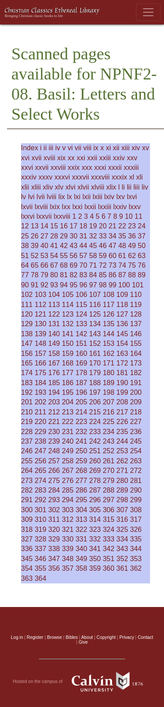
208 (122, 402)
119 (136, 304)
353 (136, 558)
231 (67, 431)
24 (142, 226)
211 (40, 412)
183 (27, 382)
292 (40, 500)
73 (112, 265)
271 (122, 470)
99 (112, 285)
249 (67, 451)
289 (122, 490)
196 (81, 392)
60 (112, 255)
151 (81, 343)
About (87, 637)
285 (67, 490)
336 (27, 548)
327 (27, 539)
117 (109, 304)
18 (83, 226)
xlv (59, 187)
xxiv (119, 158)
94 (64, 285)
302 (54, 510)
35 (122, 236)
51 (25, 255)
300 (27, 510)
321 (67, 529)
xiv (136, 148)
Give (83, 642)
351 (109, 558)
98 (103, 285)
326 (136, 529)
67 (54, 265)
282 (27, 490)
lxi (77, 196)
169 (81, 363)
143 (95, 334)
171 (109, 363)
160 (81, 353)
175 (40, 372)
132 (67, 324)
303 (67, 510)
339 (67, 548)
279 (109, 480)
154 (122, 343)
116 (95, 304)
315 (109, 519)
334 (122, 539)
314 (95, 519)
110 (136, 294)
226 (122, 421)
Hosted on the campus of (82, 681)
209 (136, 402)
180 (109, 372)
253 (122, 451)
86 (112, 275)
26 (34, 236)
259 (81, 461)
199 (122, 392)
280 (122, 480)
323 (95, 529)
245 (136, 441)
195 (67, 392)
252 (109, 451)
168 (67, 363)
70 (83, 265)
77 (25, 275)
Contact (145, 637)
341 (95, 548)
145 (122, 334)
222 (67, 421)
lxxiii (104, 206)
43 (73, 245)
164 (136, 353)
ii (45, 148)
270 (109, 470)
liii (136, 187)
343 (122, 548)
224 (95, 421)
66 (45, 265)
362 (136, 568)
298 (122, 500)
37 (142, 236)
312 (67, 519)
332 (95, 539)
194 (54, 392)
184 (40, 382)
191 (136, 382)
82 (73, 275)
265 (40, 470)
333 (109, 539)
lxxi (77, 206)
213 (67, 412)
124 (81, 314)
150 (67, 343)
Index (29, 148)
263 (136, 461)
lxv (120, 196)
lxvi (132, 196)
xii (116, 148)
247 (40, 451)
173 (136, 363)
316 (122, 519)
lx (69, 196)
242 (95, 441)
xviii (50, 158)
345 (27, 558)
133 (81, 324)
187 (81, 382)
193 (40, 392)
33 (103, 236)
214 (81, 412)
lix (61, 196)
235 (122, 431)
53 (45, 255)
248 (54, 451)
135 (109, 324)
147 (27, 343)
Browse (54, 637)
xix (61, 158)
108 (109, 294)
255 (27, 461)
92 (45, 285)
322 (81, 529)
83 (83, 275)
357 (67, 568)
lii (129, 187)
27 (45, 236)
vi (70, 148)
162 (109, 353)
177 (67, 372)
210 (27, 412)
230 (54, 431)
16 (64, 226)
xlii (25, 187)
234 (109, 431)
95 (73, 285)
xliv (48, 187)
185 (54, 382)
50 (142, 245)
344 (136, 548)
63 (142, 255)
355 (40, 568)
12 (25, 226)
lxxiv (120, 206)
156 (27, 353)
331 (81, 539)
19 (93, 226)
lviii (51, 196)
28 (54, 236)
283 (40, 490)
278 (95, 480)
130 (40, 324)
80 (54, 275)
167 (54, 363)
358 (81, 568)
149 (54, 343)
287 (95, 490)
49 (132, 245)
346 (40, 558)
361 (122, 568)
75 (132, 265)
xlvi (70, 187)
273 (27, 480)
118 (122, 304)
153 (109, 343)
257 (54, 461)
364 (40, 578)
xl (131, 177)
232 (81, 431)
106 (81, 294)
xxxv (45, 177)
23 (132, 226)
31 (83, 236)
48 (122, 245)
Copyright (106, 637)
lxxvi (28, 216)
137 (136, 324)
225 (109, 421)
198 (109, 392)
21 (112, 226)
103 (40, 294)
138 (27, 334)
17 (73, 226)
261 (109, 461)
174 (27, 372)
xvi (25, 158)
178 (81, 372)
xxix (74, 167)
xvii (36, 158)
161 (95, 353)
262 (122, 461)
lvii (41, 196)
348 (67, 558)
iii (51, 148)
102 (27, 294)
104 (54, 294)
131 (54, 324)
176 (54, 372)
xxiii (105, 158)
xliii (36, 187)
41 (54, 245)
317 (136, 519)
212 (54, 412)
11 (139, 216)
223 (81, 421)
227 (136, 421)
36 (132, 236)
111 (27, 304)
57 (83, 255)
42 (64, 245)
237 (27, 441)
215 (95, 412)
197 (95, 392)
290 (136, 490)
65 (34, 265)
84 (93, 275)
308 (136, 510)
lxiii (97, 196)
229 (40, 431)
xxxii (115, 167)
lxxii (90, 206)
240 (67, 441)
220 (40, 421)
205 (81, 402)
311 (54, 519)
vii (78, 148)
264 (27, 470)
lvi (31, 196)
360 (109, 568)
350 (95, 558)
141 (67, 334)
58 (93, 255)
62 (132, 255)
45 (93, 245)
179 (95, 372)
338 (54, 548)
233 (95, 431)
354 (27, 568)
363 (27, 578)
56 (73, 255)
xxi (81, 158)
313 (81, 519)
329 (54, 539)
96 (83, 285)
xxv (132, 158)
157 (40, 353)
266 (54, 470)
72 (103, 265)
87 (122, 275)
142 (81, 334)
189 (109, 382)
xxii (92, 158)
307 (122, 510)
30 (73, 236)
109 (122, 294)
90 (25, 285)
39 (34, 245)
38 (25, 245)
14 (45, 226)
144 (109, 334)
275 (54, 480)
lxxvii (44, 216)
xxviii (58, 167)
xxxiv (29, 177)
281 (136, 480)
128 (136, 314)
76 (142, 265)
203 (54, 402)
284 (54, 490)
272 (136, 470)
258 (67, 461)
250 (81, 451)
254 (136, 451)
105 (67, 294)
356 (54, 568)
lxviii (41, 206)
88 (132, 275)
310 (40, 519)
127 (122, 314)
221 (54, 421)
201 (27, 402)
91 (34, 285)
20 (103, 226)
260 (95, 461)
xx (71, 158)
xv (145, 148)
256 (40, 461)
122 (54, 314)
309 (27, 519)
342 (109, 548)
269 (95, 470)
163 (122, 353)
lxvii (27, 206)
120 (27, 314)
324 (109, 529)
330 (67, 539)
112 (40, 304)
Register (35, 637)
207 (109, 402)
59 (103, 255)
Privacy (126, 637)
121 (40, 314)
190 (122, 382)
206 (95, 402)
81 (64, 275)
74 (122, 265)
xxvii (42, 167)
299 (136, 500)
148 (40, 343)
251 (95, 451)
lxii (87, 196)
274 (40, 480)
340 (81, 548)
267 (67, 470)
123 (67, 314)
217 (122, 412)
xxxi (100, 167)
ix (95, 148)
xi (108, 148)
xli (139, 177)
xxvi (27, 167)
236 (136, 431)
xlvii (83, 187)
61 (122, 255)
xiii (126, 148)
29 (64, 236)
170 (95, 363)
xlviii (97, 187)
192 (27, 392)
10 (129, 216)
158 (54, 353)
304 (81, 510)
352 (122, 558)
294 (67, 500)
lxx (66, 206)
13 (34, 226)
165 (27, 363)
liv (145, 187)
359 (95, 568)
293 (54, 500)
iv (57, 148)
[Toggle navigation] (148, 12)
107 (95, 294)
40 (45, 245)
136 (122, 324)
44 (83, 245)
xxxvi (62, 177)
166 (40, 363)
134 (95, 324)
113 (54, 304)
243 (109, 441)
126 (109, 314)
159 (67, 353)
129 (27, 324)
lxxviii (62, 216)
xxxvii (80, 177)
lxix (55, 206)
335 (136, 539)
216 (109, 412)
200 (136, 392)
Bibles (72, 637)
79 (45, 275)
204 (67, 402)
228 (27, 431)
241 (81, 441)
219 (27, 421)
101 (138, 285)
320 (54, 529)
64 (25, 265)
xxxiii (131, 167)
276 (67, 480)
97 (93, 285)
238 (40, 441)
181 (122, 372)
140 (54, 334)
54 (54, 255)
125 (95, 314)
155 (136, 343)
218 (136, 412)
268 (81, 470)
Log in (17, 637)
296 (95, 500)
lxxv (135, 206)
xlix (111, 187)
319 (40, 529)
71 (93, 265)
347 (54, 558)
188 (95, 382)
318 (27, 529)
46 (103, 245)
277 (81, 480)
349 (81, 558)
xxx (87, 167)
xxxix (119, 177)
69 (73, 265)
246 (27, 451)
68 (64, 265)
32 (93, 236)
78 (34, 275)
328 (40, 539)
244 (122, 441)
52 (34, 255)
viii (87, 148)
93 (54, 285)
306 (109, 510)
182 (136, 372)
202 (40, 402)
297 (109, 500)
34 (112, 236)
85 (103, 275)
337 (40, 548)
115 (81, 304)
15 (54, 226)
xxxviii (100, 177)
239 (54, 441)
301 (40, 510)
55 (64, 255)
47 (112, 245)
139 (40, 334)
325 (122, 529)
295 (81, 500)
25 (25, 236)
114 (67, 304)
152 (95, 343)
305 (95, 510)
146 (136, 334)
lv (23, 196)
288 (109, 490)
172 (122, 363)
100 (124, 285)
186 (67, 382)
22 (122, 226)
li (123, 187)
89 (142, 275)
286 (81, 490)
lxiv (109, 196)
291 (27, 500)
